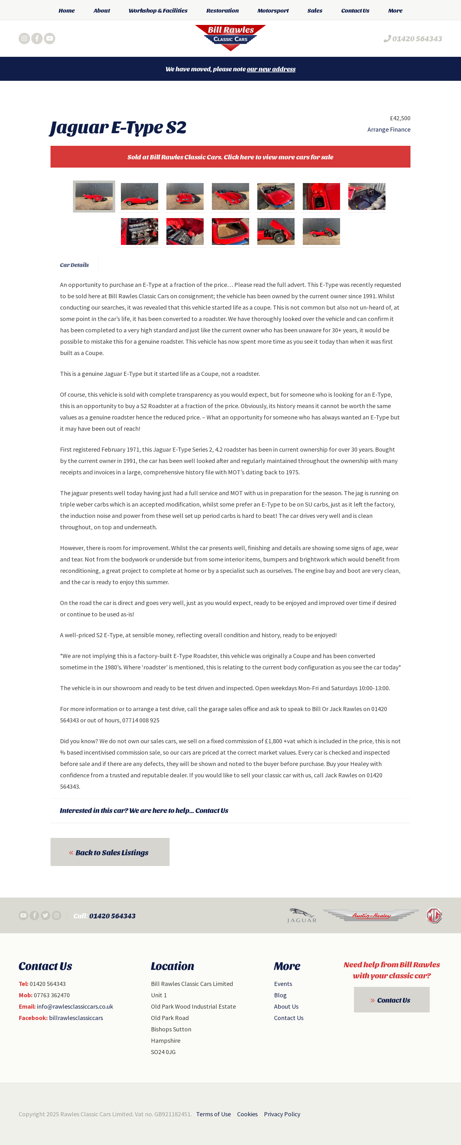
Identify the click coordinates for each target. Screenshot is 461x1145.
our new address (271, 69)
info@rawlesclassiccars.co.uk (75, 1006)
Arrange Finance (389, 129)
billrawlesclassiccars (76, 1018)
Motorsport (273, 10)
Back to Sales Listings (112, 852)
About (102, 10)
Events (283, 984)
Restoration (223, 10)
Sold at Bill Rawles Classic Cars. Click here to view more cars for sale (230, 157)
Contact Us (355, 10)
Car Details (74, 264)
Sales (315, 10)
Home (67, 10)
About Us (286, 1006)
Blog (280, 995)
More (395, 10)
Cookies (247, 1114)
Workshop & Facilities (158, 10)
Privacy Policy (282, 1114)
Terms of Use (213, 1114)
